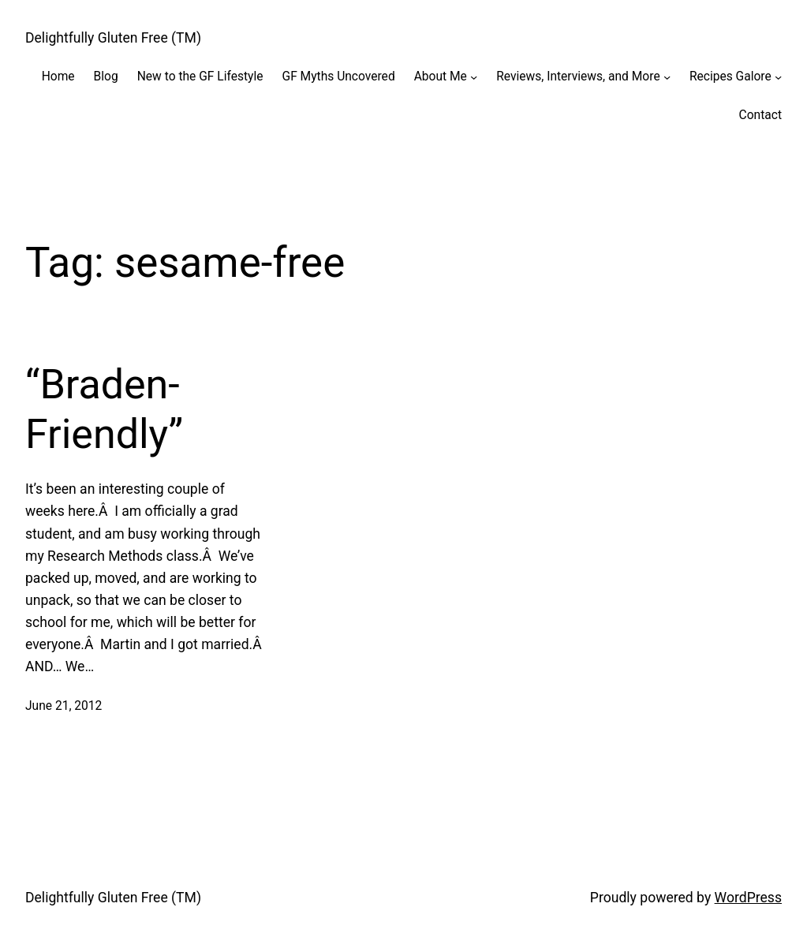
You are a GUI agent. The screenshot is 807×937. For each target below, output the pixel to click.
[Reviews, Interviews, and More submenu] (667, 76)
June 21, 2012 (63, 706)
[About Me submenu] (473, 76)
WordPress (748, 897)
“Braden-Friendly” (104, 408)
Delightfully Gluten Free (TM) (113, 38)
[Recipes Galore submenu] (778, 76)
